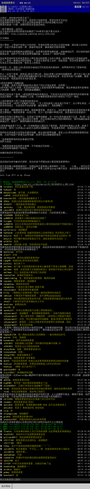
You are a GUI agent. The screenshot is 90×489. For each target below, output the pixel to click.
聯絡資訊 (77, 3)
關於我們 (85, 3)
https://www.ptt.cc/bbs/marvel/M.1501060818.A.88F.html (44, 184)
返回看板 (5, 486)
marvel (25, 3)
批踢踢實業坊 (8, 3)
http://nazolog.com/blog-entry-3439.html (33, 33)
